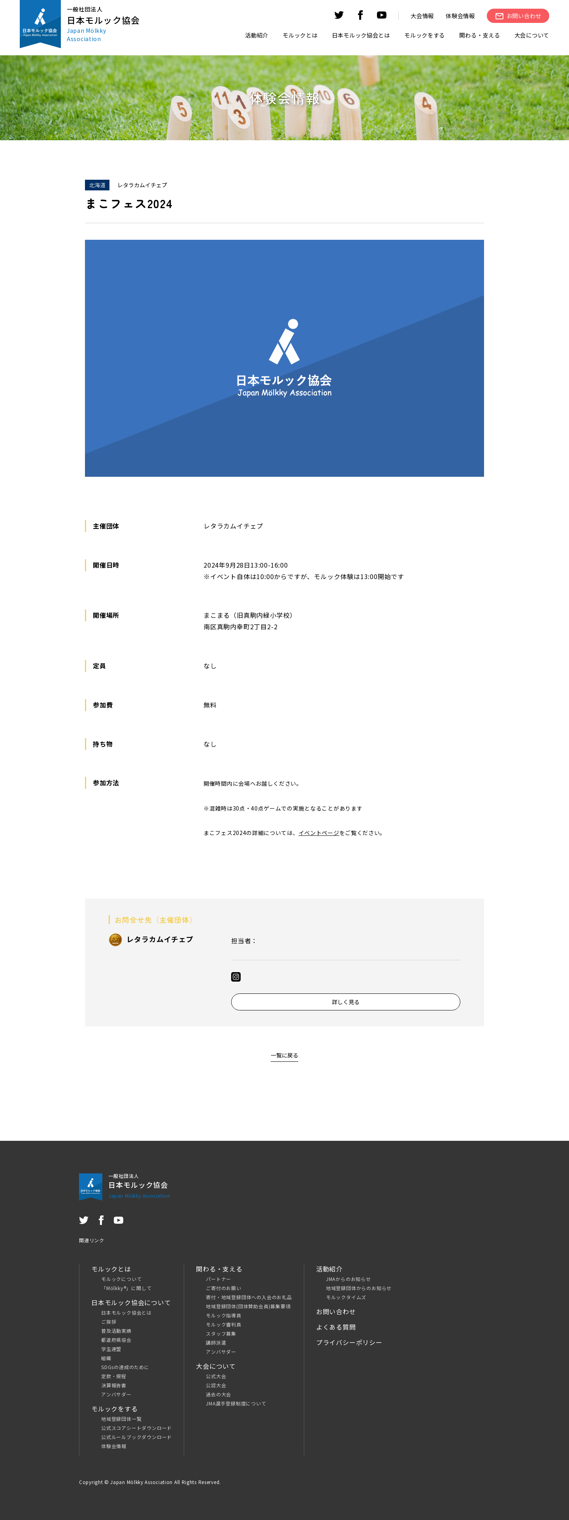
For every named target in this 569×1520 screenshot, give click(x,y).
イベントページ (319, 833)
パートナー (218, 1278)
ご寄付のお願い (223, 1288)
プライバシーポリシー (349, 1342)
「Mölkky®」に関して (126, 1288)
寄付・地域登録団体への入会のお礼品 (249, 1297)
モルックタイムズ (346, 1297)
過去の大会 (218, 1394)
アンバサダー (116, 1394)
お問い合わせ (336, 1311)
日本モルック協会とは (126, 1312)
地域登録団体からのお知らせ (359, 1288)
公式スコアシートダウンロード (136, 1427)
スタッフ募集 (221, 1333)
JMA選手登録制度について (236, 1403)
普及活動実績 (116, 1330)
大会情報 (422, 15)
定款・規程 (113, 1376)
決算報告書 (113, 1385)
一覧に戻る (284, 1055)
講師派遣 (216, 1342)
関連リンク (91, 1240)
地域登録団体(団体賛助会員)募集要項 (248, 1306)
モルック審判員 (223, 1324)
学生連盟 (111, 1348)
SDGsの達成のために (125, 1367)
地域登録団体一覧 (121, 1418)
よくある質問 (336, 1327)
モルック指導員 (223, 1315)
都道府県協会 (116, 1339)
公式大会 (216, 1376)
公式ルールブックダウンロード (136, 1436)
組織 (106, 1357)
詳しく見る (346, 1002)
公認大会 (216, 1385)
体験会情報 (460, 15)
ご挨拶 (108, 1321)
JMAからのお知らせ (348, 1278)
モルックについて (121, 1278)
